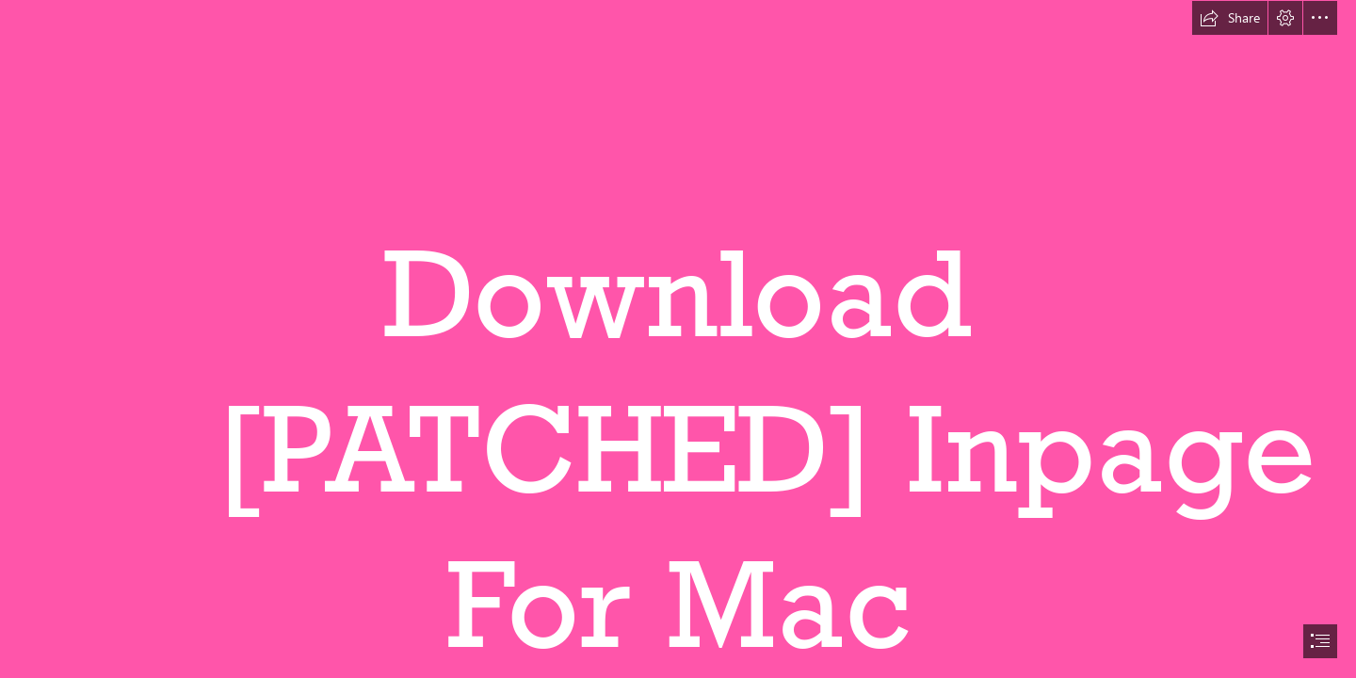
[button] (1229, 18)
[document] (678, 339)
